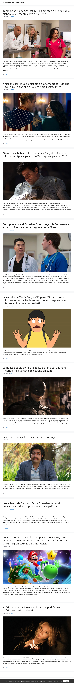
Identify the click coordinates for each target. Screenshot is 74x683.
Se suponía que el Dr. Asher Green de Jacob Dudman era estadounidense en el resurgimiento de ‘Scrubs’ (36, 226)
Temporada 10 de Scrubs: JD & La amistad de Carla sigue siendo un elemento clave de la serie (36, 12)
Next (15, 675)
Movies (6, 74)
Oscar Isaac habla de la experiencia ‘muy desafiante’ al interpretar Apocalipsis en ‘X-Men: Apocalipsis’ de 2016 (35, 154)
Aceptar (66, 681)
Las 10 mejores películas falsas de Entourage (29, 437)
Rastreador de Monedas (13, 2)
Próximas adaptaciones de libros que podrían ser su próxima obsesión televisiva (33, 609)
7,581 (9, 675)
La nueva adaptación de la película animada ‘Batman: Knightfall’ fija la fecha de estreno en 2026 (34, 369)
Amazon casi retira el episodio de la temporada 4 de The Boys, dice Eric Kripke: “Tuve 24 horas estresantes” (36, 85)
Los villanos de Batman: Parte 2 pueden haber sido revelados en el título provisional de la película (33, 505)
